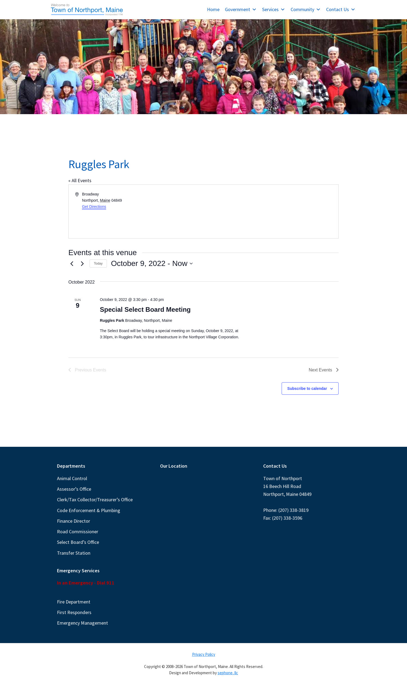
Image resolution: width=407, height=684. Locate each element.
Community (306, 9)
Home (213, 9)
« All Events (79, 180)
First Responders (74, 612)
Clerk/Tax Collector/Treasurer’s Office (95, 499)
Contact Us (340, 9)
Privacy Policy (203, 654)
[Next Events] (82, 263)
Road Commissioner (77, 531)
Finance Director (73, 521)
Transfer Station (73, 553)
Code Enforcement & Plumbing (88, 510)
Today (98, 263)
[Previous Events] (71, 263)
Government (241, 9)
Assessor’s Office (74, 489)
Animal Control (72, 478)
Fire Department (73, 602)
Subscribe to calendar (307, 388)
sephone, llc (228, 672)
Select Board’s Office (78, 542)
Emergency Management (82, 623)
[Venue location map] (270, 211)
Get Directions (94, 206)
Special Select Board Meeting (145, 309)
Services (273, 9)
